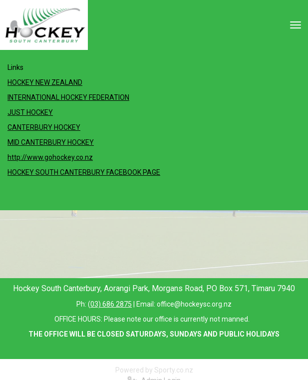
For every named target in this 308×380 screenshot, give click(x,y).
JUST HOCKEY (30, 112)
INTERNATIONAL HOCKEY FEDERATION (68, 97)
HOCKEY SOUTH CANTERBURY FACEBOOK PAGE (83, 172)
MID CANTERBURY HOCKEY (50, 142)
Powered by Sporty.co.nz (154, 370)
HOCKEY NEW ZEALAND (44, 82)
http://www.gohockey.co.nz (50, 157)
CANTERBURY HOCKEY (43, 127)
